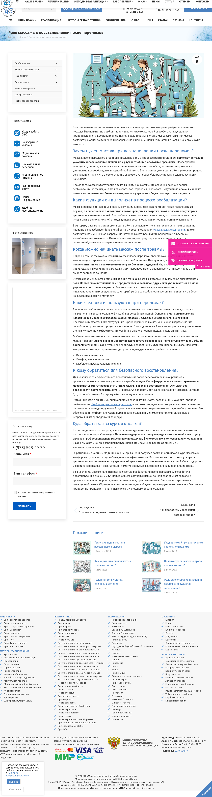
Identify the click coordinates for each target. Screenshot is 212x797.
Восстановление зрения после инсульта (79, 679)
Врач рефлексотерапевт (17, 642)
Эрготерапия (11, 703)
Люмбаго (116, 659)
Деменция (117, 649)
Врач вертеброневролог (17, 626)
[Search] (39, 15)
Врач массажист (12, 636)
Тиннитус (116, 715)
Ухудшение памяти (122, 722)
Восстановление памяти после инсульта (79, 675)
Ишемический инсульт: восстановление (79, 659)
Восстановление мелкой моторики (22, 693)
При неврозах (65, 705)
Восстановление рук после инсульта (77, 666)
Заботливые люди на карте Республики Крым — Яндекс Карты (38, 417)
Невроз (116, 675)
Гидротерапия (11, 670)
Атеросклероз (119, 629)
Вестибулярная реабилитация (20, 664)
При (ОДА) (63, 735)
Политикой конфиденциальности (17, 774)
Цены (168, 629)
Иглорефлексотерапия (177, 673)
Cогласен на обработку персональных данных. (36, 501)
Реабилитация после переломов (111, 410)
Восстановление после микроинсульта (78, 656)
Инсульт (116, 656)
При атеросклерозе (68, 636)
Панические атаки (121, 689)
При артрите (64, 629)
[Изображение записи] (82, 554)
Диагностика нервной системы (181, 670)
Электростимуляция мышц (18, 707)
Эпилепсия (117, 725)
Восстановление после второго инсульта (79, 652)
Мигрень (116, 666)
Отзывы (169, 639)
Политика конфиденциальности (182, 652)
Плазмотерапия (173, 693)
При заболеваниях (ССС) (70, 732)
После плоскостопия (68, 719)
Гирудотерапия (12, 673)
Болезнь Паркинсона (123, 639)
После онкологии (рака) (70, 692)
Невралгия (117, 669)
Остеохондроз (119, 685)
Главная (169, 626)
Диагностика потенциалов (179, 667)
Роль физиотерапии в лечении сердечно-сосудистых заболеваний (183, 590)
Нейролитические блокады (179, 690)
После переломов (67, 715)
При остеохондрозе (68, 702)
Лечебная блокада (175, 687)
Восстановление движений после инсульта (81, 669)
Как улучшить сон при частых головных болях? (112, 570)
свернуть (205, 266)
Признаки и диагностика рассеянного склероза (109, 551)
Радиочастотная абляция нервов (183, 697)
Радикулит (117, 702)
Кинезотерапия (12, 677)
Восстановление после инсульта (75, 649)
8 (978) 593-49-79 (166, 13)
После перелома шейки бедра (74, 712)
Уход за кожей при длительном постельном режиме (183, 551)
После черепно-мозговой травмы (75, 725)
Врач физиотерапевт (15, 649)
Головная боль (119, 646)
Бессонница (118, 632)
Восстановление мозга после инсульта (78, 662)
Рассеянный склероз (122, 705)
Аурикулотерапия (174, 664)
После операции (66, 699)
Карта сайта (172, 656)
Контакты (170, 646)
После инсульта (66, 646)
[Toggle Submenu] (56, 70)
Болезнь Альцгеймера (123, 636)
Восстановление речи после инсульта (78, 672)
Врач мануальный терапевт (19, 632)
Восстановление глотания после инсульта (80, 682)
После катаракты (67, 709)
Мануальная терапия (15, 687)
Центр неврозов (174, 632)
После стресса (65, 695)
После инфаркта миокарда (72, 689)
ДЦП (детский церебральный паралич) (132, 652)
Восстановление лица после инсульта (78, 685)
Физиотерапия (12, 697)
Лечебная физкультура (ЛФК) (19, 683)
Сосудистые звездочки (124, 712)
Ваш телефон (25, 480)
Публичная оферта (130, 794)
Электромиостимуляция (16, 700)
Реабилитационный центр (72, 626)
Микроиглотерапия (175, 707)
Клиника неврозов (175, 636)
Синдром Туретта (121, 709)
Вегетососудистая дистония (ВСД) (129, 642)
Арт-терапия (10, 660)
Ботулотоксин (172, 680)
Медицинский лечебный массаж (21, 690)
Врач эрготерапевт (14, 652)
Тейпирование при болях (178, 700)
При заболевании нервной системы (77, 729)
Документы (171, 642)
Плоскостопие (119, 695)
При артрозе (64, 632)
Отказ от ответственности (179, 649)
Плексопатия (118, 692)
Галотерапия (11, 667)
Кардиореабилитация (15, 680)
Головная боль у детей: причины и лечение (108, 588)
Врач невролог (12, 639)
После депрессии (67, 639)
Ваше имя (22, 460)
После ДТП (63, 642)
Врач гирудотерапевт (15, 629)
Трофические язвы (122, 719)
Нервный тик (119, 679)
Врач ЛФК (9, 646)
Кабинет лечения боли (177, 677)
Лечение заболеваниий (124, 626)
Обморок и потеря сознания (127, 682)
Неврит (116, 672)
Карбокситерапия (175, 703)
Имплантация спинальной (179, 683)
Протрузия (117, 699)
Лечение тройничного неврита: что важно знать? (183, 570)
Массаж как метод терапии (169, 236)
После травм (64, 722)
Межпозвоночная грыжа (125, 662)
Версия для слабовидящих (81, 14)
